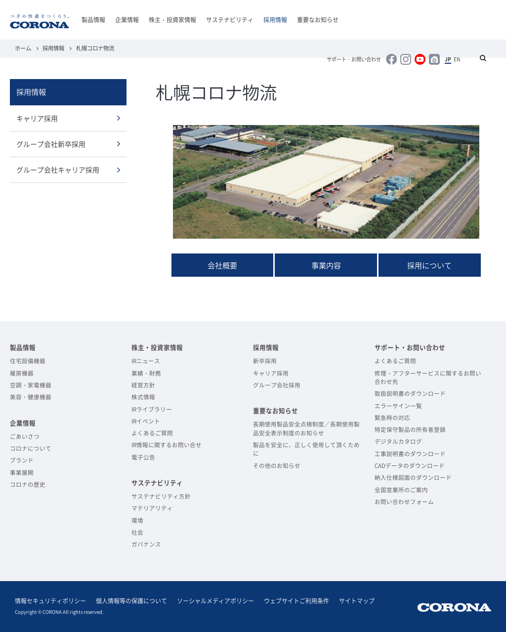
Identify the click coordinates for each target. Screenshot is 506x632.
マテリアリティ (152, 508)
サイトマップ (357, 600)
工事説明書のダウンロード (410, 454)
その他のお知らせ (276, 466)
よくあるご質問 (152, 433)
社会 (137, 532)
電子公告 (143, 457)
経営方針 (143, 385)
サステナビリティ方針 (161, 496)
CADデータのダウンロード (410, 466)
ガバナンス (146, 544)
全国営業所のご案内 (401, 490)
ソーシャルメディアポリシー (215, 600)
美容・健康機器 (30, 397)
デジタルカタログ (398, 441)
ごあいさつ (25, 436)
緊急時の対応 (392, 418)
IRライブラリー (151, 409)
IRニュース (145, 361)
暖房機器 (22, 373)
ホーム (23, 48)
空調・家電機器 (30, 385)
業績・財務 (146, 373)
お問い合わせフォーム (404, 502)
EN (457, 59)
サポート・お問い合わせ (354, 59)
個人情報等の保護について (131, 600)
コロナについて (30, 448)
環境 (137, 520)
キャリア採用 (37, 118)
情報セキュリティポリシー (50, 600)
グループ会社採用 (276, 385)
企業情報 (127, 19)
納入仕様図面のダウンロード (413, 477)
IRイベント (145, 421)
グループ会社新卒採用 (50, 144)
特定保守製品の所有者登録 (410, 429)
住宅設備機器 (27, 361)
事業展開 (22, 472)
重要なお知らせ (317, 19)
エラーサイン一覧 (398, 406)
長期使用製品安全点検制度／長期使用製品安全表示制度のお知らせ (306, 428)
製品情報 (93, 19)
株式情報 (143, 397)
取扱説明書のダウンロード (410, 393)
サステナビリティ (229, 19)
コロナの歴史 (27, 484)
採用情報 (275, 19)
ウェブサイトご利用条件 (296, 600)
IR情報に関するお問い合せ (166, 445)
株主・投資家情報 (172, 19)
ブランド (22, 460)
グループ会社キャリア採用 (57, 169)
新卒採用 (265, 361)
